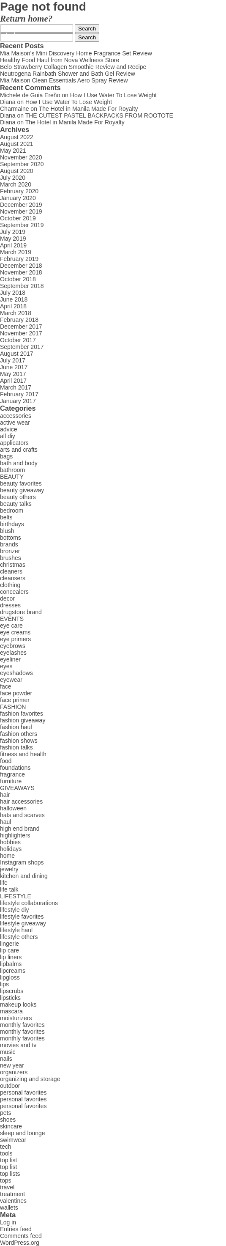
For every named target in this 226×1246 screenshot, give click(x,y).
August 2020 (16, 170)
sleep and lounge (22, 1133)
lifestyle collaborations (29, 903)
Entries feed (16, 1229)
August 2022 (16, 137)
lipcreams (12, 970)
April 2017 (13, 380)
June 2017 (13, 367)
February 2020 (19, 191)
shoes (8, 1119)
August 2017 (16, 353)
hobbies (10, 842)
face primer (15, 700)
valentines (13, 1200)
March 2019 (15, 252)
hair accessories (21, 801)
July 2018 (12, 292)
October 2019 (18, 218)
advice (8, 429)
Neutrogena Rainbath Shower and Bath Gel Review (67, 73)
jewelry (9, 869)
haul (5, 821)
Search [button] (87, 28)
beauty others (18, 497)
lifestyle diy (14, 909)
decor (7, 598)
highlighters (15, 835)
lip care (9, 950)
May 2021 (13, 150)
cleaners (11, 571)
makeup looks (18, 1004)
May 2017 (13, 374)
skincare (11, 1126)
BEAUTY (12, 476)
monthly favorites (22, 1024)
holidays (11, 848)
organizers (13, 1072)
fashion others (18, 733)
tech (5, 1146)
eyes (6, 666)
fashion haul (16, 727)
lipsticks (10, 997)
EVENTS (12, 618)
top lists (10, 1173)
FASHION (13, 706)
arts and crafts (19, 449)
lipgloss (10, 977)
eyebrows (12, 645)
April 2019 (13, 245)
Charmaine (14, 108)
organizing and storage (30, 1079)
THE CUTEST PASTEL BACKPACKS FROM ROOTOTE (99, 115)
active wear (15, 422)
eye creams (15, 632)
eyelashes (13, 652)
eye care (11, 625)
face (5, 686)
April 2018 (13, 306)
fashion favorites (21, 713)
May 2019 (13, 238)
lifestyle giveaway (23, 923)
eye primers (15, 639)
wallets (9, 1207)
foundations (15, 767)
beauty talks (16, 503)
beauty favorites (21, 483)
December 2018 (21, 265)
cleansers (12, 578)
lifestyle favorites (22, 916)
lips (4, 984)
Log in (8, 1222)
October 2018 (18, 279)
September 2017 (22, 346)
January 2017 (18, 401)
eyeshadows (16, 673)
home (7, 855)
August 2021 (16, 143)
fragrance (12, 774)
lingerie (9, 943)
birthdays (12, 524)
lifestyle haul (16, 930)
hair (5, 794)
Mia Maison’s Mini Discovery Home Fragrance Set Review (76, 53)
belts (6, 517)
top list (8, 1160)
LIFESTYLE (15, 896)
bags (6, 456)
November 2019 (21, 211)
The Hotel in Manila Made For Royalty (88, 108)
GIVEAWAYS (17, 788)
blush (7, 530)
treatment (12, 1194)
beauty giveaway (22, 490)
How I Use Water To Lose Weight (113, 95)
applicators (14, 442)
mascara (11, 1011)
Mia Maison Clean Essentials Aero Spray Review (64, 80)
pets (5, 1112)
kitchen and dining (24, 876)
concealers (14, 591)
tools (6, 1153)
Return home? (26, 19)
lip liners (11, 957)
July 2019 (12, 231)
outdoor (10, 1085)
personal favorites (23, 1092)
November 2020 (21, 157)
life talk (9, 889)
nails (6, 1058)
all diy (7, 436)
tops (5, 1180)
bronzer (10, 551)
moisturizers (16, 1018)
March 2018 (15, 313)
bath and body (19, 463)
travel (7, 1187)
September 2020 (22, 164)
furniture (11, 781)
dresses (10, 605)
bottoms (10, 537)
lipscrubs (11, 991)
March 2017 (15, 387)
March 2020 (15, 184)
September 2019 (22, 225)
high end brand (19, 828)
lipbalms (11, 964)
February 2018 (19, 319)
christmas (12, 564)
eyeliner (10, 659)
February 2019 (19, 258)
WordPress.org (19, 1242)
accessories (15, 415)
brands (9, 544)
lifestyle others (19, 936)
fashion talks (16, 747)
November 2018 (21, 272)
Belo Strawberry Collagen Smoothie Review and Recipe (73, 66)
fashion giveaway (22, 720)
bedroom (11, 510)
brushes (10, 557)
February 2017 (19, 394)
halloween (13, 808)
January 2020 (18, 198)
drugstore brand (21, 612)
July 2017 (12, 360)
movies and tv (18, 1045)
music (8, 1051)
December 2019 (21, 204)
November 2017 (21, 333)
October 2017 (18, 340)
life (4, 882)
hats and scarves (22, 815)
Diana (8, 102)
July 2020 (12, 177)
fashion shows (19, 740)
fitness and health (23, 754)
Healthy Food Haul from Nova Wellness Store (59, 60)
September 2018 (22, 286)
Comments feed (21, 1235)
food (5, 760)
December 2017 (21, 326)
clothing (10, 585)
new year (12, 1065)
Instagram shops (22, 862)
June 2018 (13, 299)
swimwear (13, 1139)
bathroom (12, 470)
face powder (16, 693)
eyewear (11, 679)
